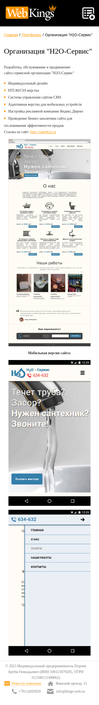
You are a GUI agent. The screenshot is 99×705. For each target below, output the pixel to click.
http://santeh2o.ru (43, 132)
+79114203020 (29, 691)
